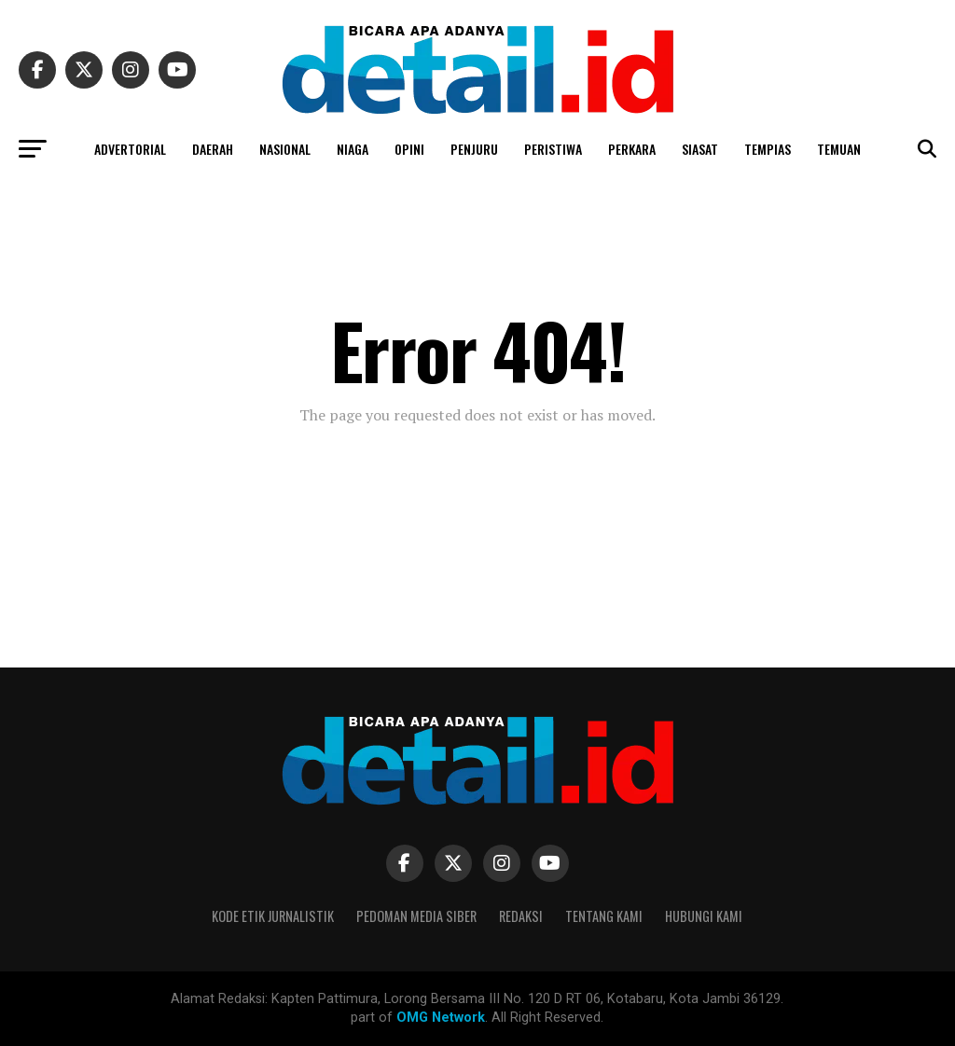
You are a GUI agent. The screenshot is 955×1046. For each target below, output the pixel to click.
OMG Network (440, 1017)
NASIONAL (285, 148)
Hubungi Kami (703, 916)
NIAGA (352, 148)
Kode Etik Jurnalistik (273, 916)
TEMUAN (839, 148)
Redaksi (521, 916)
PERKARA (632, 148)
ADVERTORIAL (130, 148)
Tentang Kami (604, 916)
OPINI (409, 148)
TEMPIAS (767, 148)
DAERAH (212, 148)
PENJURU (474, 148)
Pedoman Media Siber (416, 916)
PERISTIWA (553, 148)
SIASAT (700, 148)
